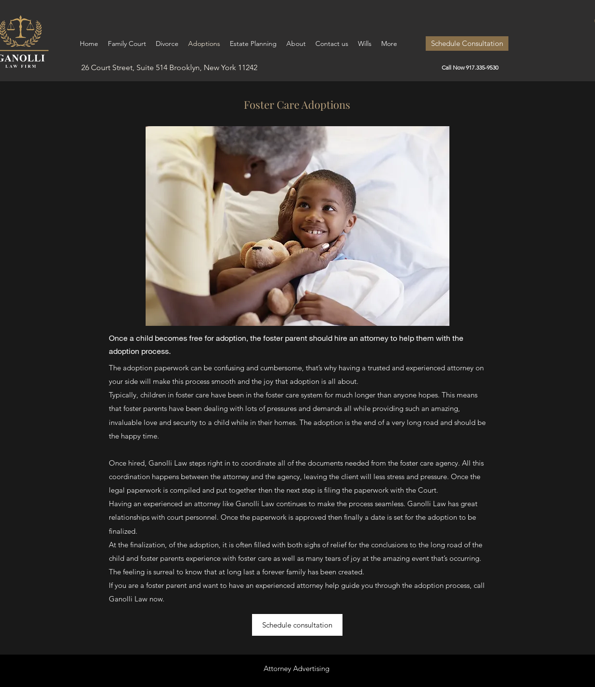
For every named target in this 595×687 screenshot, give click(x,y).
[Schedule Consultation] (467, 43)
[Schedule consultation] (297, 625)
